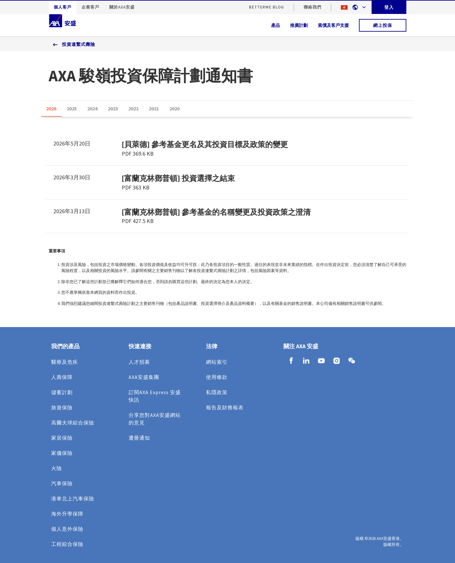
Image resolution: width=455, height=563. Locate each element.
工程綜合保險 (67, 544)
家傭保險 (62, 453)
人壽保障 (62, 377)
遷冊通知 (139, 438)
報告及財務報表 (225, 407)
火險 (56, 468)
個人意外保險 (67, 529)
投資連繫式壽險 (78, 44)
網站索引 (217, 362)
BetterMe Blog (266, 7)
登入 (389, 7)
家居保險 (62, 438)
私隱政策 (217, 392)
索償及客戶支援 (333, 25)
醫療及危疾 (64, 362)
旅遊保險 (62, 407)
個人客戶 (62, 7)
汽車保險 (62, 483)
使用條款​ (217, 377)
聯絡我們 (312, 7)
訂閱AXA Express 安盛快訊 (155, 396)
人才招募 (139, 362)
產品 (275, 25)
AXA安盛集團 (144, 377)
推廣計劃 (299, 25)
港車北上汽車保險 (72, 498)
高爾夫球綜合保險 (72, 422)
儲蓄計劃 (62, 392)
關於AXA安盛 (122, 7)
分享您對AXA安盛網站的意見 (155, 419)
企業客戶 (90, 7)
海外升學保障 (67, 513)
